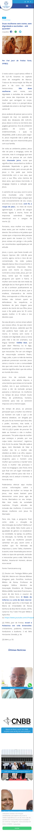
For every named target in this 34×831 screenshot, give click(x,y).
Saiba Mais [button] (16, 824)
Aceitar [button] (17, 828)
